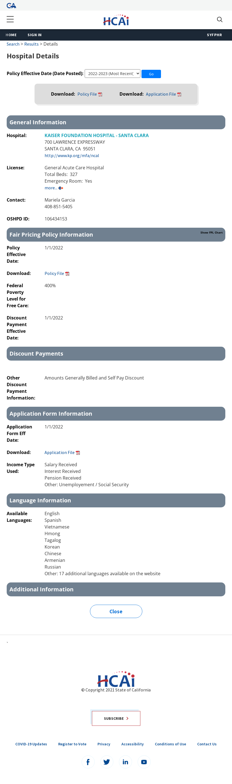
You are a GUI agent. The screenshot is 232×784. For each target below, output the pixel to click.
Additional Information (41, 589)
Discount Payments (36, 353)
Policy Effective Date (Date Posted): (45, 73)
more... (51, 187)
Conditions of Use (170, 743)
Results (31, 44)
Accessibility (132, 743)
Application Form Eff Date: (19, 433)
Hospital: (17, 135)
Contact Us (207, 743)
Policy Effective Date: (16, 254)
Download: (63, 94)
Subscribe (116, 718)
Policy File (87, 94)
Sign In (35, 34)
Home (11, 34)
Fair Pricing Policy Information (116, 234)
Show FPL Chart (212, 232)
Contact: (17, 200)
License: (16, 168)
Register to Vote (72, 743)
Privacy (103, 743)
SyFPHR (214, 34)
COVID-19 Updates (31, 743)
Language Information (40, 500)
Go (151, 73)
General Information (37, 122)
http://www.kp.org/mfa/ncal (72, 155)
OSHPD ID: (19, 219)
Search (13, 44)
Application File (161, 94)
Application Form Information (50, 413)
